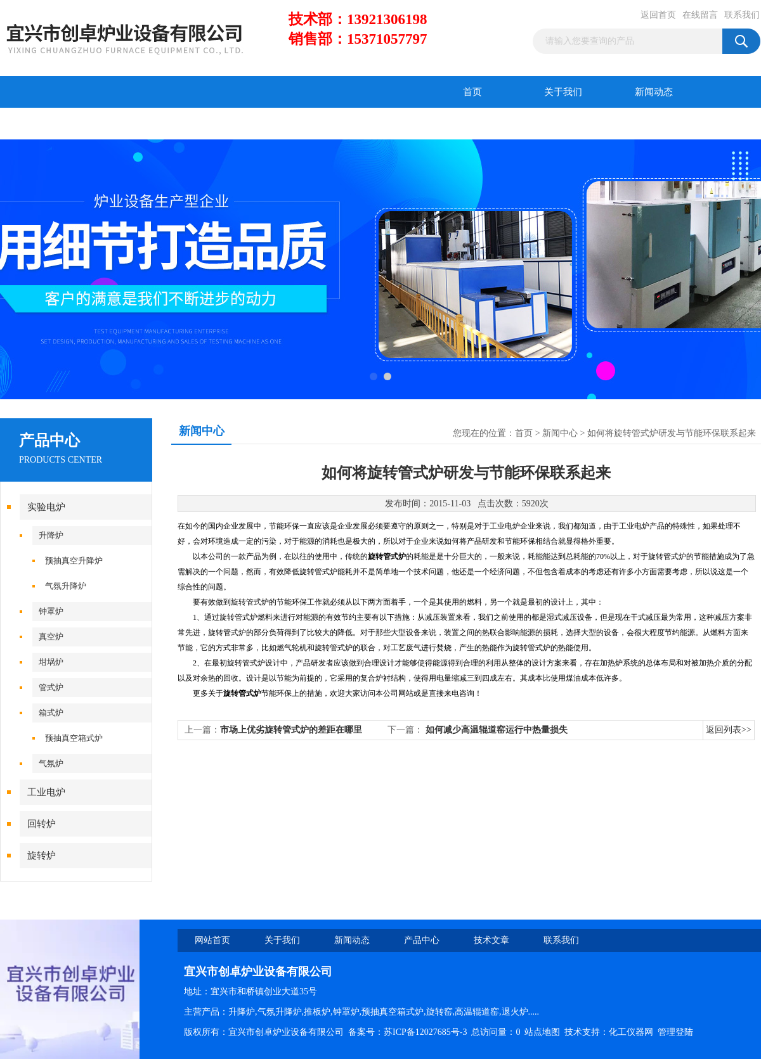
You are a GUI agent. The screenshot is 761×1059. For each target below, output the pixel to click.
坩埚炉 (51, 662)
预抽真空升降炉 (74, 560)
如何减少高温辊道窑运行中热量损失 (497, 730)
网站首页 (212, 940)
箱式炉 (51, 712)
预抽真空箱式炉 (74, 738)
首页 (472, 92)
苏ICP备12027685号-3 (425, 1032)
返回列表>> (728, 730)
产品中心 (46, 124)
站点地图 (542, 1032)
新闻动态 (654, 92)
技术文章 (136, 124)
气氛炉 (51, 763)
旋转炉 (41, 855)
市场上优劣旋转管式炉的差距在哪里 (291, 730)
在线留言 (700, 15)
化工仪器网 (631, 1032)
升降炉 (51, 535)
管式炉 (51, 687)
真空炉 (51, 636)
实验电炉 (46, 507)
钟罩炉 (51, 611)
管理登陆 (675, 1032)
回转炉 (41, 824)
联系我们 (742, 15)
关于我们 (563, 92)
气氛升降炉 (65, 586)
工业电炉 (46, 792)
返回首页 (658, 15)
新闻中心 (560, 433)
